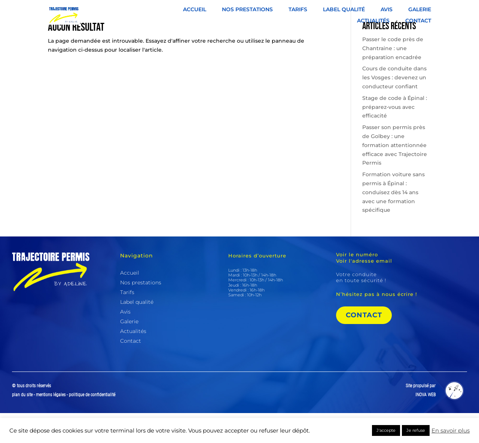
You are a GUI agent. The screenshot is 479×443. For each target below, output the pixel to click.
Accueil (194, 10)
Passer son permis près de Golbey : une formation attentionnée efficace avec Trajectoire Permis (394, 175)
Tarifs (298, 10)
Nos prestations (247, 10)
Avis (387, 10)
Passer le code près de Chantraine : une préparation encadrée (392, 78)
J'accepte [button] (386, 430)
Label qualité (344, 10)
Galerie (419, 10)
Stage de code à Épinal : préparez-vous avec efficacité (394, 137)
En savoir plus (450, 430)
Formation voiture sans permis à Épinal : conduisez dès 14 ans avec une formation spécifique (393, 222)
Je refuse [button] (415, 430)
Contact (418, 21)
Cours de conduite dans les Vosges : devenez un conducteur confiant (394, 107)
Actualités (373, 21)
